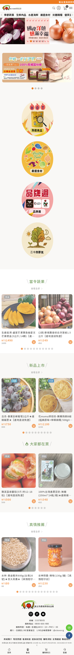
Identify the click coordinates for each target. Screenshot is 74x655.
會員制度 (26, 639)
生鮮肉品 (21, 15)
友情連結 (57, 639)
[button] (72, 15)
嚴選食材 (45, 15)
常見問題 (17, 639)
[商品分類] (70, 8)
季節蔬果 (9, 15)
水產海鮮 (33, 15)
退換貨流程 (37, 639)
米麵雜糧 (57, 15)
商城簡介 (8, 639)
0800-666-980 (42, 623)
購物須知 (47, 639)
